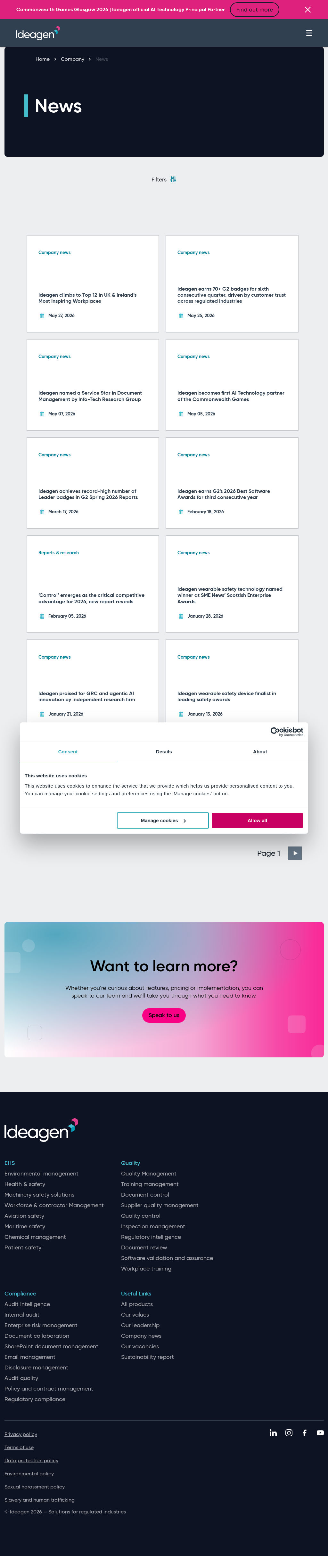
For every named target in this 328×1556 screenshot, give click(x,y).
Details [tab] (164, 751)
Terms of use (19, 1447)
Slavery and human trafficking (39, 1500)
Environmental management (41, 1173)
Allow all (257, 820)
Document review (144, 1247)
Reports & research (58, 552)
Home (46, 59)
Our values (135, 1314)
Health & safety (24, 1184)
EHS (9, 1163)
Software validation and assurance (167, 1258)
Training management (150, 1184)
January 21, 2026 (65, 714)
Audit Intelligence (27, 1304)
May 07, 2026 (61, 414)
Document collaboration (36, 1336)
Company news (54, 252)
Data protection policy (31, 1460)
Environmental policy (29, 1474)
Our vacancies (140, 1346)
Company (76, 59)
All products (137, 1304)
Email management (29, 1357)
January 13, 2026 (205, 714)
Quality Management (148, 1173)
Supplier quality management (160, 1205)
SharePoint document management (51, 1346)
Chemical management (35, 1237)
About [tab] (260, 751)
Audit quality (21, 1378)
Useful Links (136, 1293)
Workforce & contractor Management (54, 1205)
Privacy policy (20, 1434)
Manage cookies (163, 820)
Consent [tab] (68, 751)
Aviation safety (24, 1216)
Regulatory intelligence (151, 1237)
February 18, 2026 (205, 512)
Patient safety (22, 1247)
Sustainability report (147, 1357)
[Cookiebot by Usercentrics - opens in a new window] (275, 732)
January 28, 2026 (205, 616)
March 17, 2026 (63, 512)
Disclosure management (36, 1367)
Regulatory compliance (34, 1399)
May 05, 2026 (201, 414)
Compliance (20, 1293)
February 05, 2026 (67, 616)
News (101, 59)
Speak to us (164, 1015)
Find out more (254, 9)
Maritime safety (24, 1226)
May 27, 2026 (61, 315)
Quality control (140, 1216)
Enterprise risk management (41, 1325)
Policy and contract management (48, 1388)
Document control (145, 1194)
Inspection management (153, 1226)
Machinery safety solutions (39, 1194)
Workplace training (146, 1268)
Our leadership (140, 1325)
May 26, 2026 (201, 315)
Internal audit (21, 1314)
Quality (130, 1163)
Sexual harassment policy (34, 1487)
